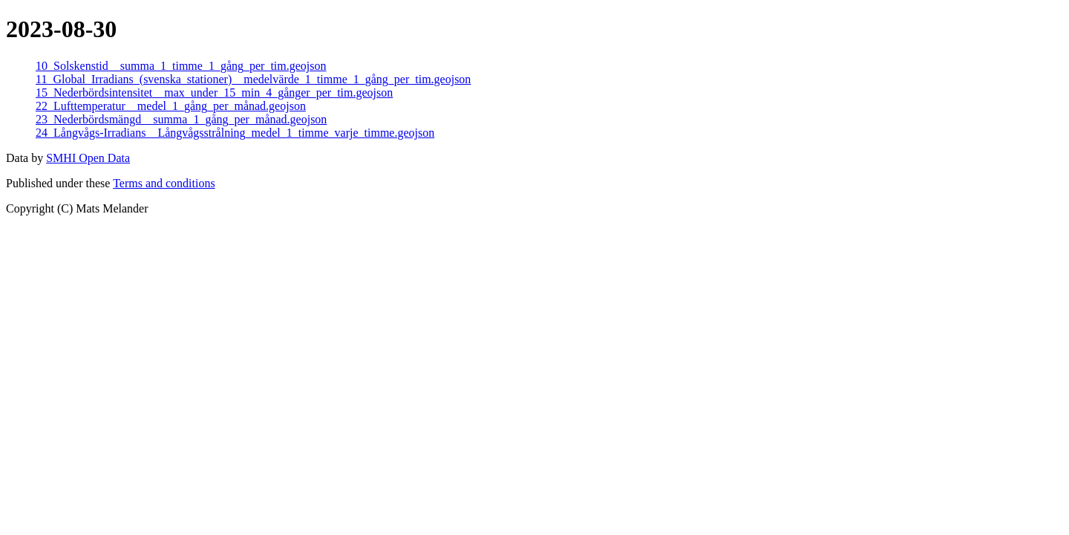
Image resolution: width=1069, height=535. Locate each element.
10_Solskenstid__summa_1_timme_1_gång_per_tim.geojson (181, 65)
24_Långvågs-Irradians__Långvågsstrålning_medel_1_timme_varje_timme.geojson (235, 132)
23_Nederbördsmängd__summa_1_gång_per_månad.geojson (181, 119)
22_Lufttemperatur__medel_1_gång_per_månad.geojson (171, 106)
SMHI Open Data (88, 158)
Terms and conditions (164, 183)
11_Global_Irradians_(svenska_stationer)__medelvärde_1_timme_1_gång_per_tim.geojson (253, 79)
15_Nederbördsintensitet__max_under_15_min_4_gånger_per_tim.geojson (214, 92)
